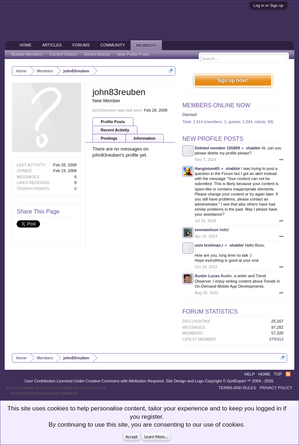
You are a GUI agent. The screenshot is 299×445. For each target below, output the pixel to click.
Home (25, 45)
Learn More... (156, 436)
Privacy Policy (276, 388)
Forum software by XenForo (56, 388)
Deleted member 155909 (217, 148)
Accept (131, 436)
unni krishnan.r (209, 245)
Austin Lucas (207, 276)
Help (250, 374)
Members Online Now (216, 105)
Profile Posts (113, 122)
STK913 (276, 339)
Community (113, 45)
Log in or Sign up (268, 5)
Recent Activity (115, 130)
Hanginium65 (207, 168)
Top (278, 374)
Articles (52, 45)
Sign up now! (233, 80)
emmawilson (207, 230)
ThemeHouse (90, 393)
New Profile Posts (213, 139)
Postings (109, 138)
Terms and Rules (237, 388)
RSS (288, 374)
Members (146, 45)
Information (145, 138)
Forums (81, 45)
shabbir (253, 148)
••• (281, 159)
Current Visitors (63, 54)
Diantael (190, 114)
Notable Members (27, 54)
